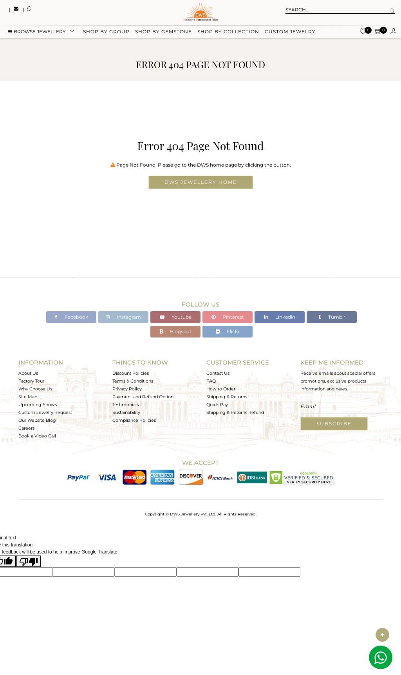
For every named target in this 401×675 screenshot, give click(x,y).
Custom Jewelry (290, 32)
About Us (28, 373)
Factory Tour (31, 381)
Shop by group (106, 32)
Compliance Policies (134, 420)
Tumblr (331, 317)
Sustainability (126, 412)
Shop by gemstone (163, 32)
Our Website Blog (37, 420)
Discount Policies (130, 373)
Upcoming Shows (37, 404)
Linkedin (279, 317)
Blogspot (175, 331)
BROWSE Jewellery (37, 32)
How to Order (220, 389)
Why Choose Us (35, 389)
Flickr (228, 331)
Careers (26, 428)
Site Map (27, 396)
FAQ (211, 381)
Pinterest (227, 317)
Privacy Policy (127, 389)
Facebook (71, 317)
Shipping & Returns (226, 396)
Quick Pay (217, 404)
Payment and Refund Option (142, 396)
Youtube (175, 317)
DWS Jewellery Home (200, 182)
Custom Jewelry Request (45, 412)
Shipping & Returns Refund (235, 412)
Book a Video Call (37, 436)
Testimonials (125, 404)
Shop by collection (228, 32)
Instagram (123, 317)
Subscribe (334, 423)
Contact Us (217, 373)
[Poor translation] (28, 561)
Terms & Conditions (132, 381)
